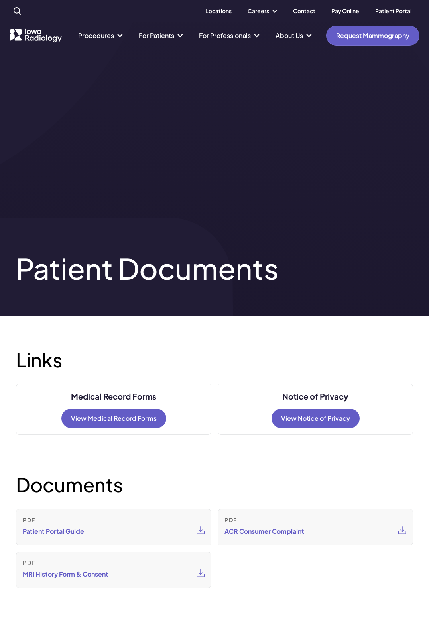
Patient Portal (393, 10)
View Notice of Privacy (315, 418)
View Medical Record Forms (114, 418)
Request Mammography (372, 35)
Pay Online (345, 10)
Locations (218, 10)
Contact (304, 10)
